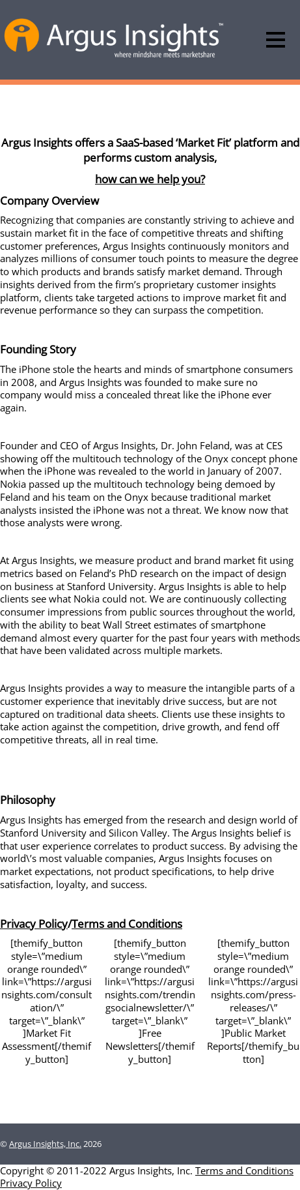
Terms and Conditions (127, 923)
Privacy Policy (34, 923)
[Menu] (275, 40)
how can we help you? (150, 178)
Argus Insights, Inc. (45, 1144)
